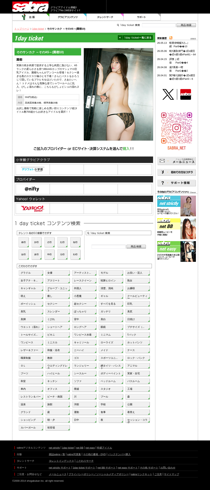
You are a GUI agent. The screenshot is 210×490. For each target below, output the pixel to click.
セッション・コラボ (137, 420)
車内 (23, 388)
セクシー (52, 303)
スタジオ (106, 388)
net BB (79, 447)
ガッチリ (106, 311)
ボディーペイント (111, 373)
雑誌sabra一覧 (57, 454)
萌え (23, 296)
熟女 (129, 280)
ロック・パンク (136, 357)
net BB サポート (106, 467)
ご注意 (158, 474)
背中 (76, 319)
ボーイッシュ (28, 303)
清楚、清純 (107, 288)
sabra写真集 (74, 454)
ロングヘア (80, 327)
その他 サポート (149, 467)
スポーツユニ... (109, 357)
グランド (26, 412)
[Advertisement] (176, 280)
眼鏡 (103, 327)
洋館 (76, 404)
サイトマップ (171, 474)
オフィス (52, 388)
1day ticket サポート (84, 467)
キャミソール (81, 342)
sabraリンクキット (141, 474)
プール (104, 396)
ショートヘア (54, 327)
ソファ (78, 381)
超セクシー (80, 303)
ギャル (104, 296)
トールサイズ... (29, 334)
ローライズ (107, 342)
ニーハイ (79, 350)
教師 (49, 357)
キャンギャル (28, 288)
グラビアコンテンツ (68, 17)
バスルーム (133, 381)
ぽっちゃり (80, 311)
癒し (49, 296)
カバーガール (28, 427)
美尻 (129, 311)
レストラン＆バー (31, 396)
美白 (103, 319)
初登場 (51, 427)
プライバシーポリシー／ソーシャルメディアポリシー (99, 474)
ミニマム (106, 334)
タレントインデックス (61, 460)
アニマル (132, 365)
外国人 (78, 288)
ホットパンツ (134, 342)
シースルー (80, 373)
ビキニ (51, 334)
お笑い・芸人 (134, 272)
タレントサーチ (105, 17)
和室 (23, 381)
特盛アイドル (104, 447)
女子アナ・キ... (29, 280)
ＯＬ (23, 365)
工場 (129, 388)
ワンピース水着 (83, 334)
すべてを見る (108, 303)
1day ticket (38, 28)
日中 (76, 419)
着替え (131, 412)
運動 (76, 412)
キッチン (52, 381)
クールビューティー (137, 297)
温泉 (23, 404)
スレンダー (53, 311)
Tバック (131, 334)
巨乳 (129, 303)
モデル (104, 272)
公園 (129, 404)
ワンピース (27, 342)
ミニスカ (52, 342)
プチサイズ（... (136, 327)
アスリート (53, 280)
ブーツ (24, 373)
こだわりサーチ (85, 460)
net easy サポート (128, 467)
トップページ (21, 28)
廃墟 (76, 388)
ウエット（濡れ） (31, 327)
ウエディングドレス (57, 366)
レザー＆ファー (29, 350)
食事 (103, 412)
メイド (104, 350)
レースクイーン (83, 280)
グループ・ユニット (57, 289)
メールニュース (57, 474)
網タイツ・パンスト (111, 366)
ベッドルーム (108, 381)
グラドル (26, 272)
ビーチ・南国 (54, 396)
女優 (49, 272)
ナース (131, 350)
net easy (90, 447)
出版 (30, 17)
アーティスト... (82, 272)
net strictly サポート (60, 467)
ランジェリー (81, 365)
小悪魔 (78, 296)
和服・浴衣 (53, 350)
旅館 (49, 404)
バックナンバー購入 (119, 454)
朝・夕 (51, 419)
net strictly (54, 447)
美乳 (23, 311)
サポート (142, 17)
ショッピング (28, 419)
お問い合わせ (167, 467)
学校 (103, 404)
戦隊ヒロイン (108, 280)
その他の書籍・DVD (94, 454)
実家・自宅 (133, 373)
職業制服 (26, 357)
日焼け (131, 319)
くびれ (51, 319)
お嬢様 (131, 288)
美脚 (23, 319)
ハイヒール (53, 373)
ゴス (76, 357)
